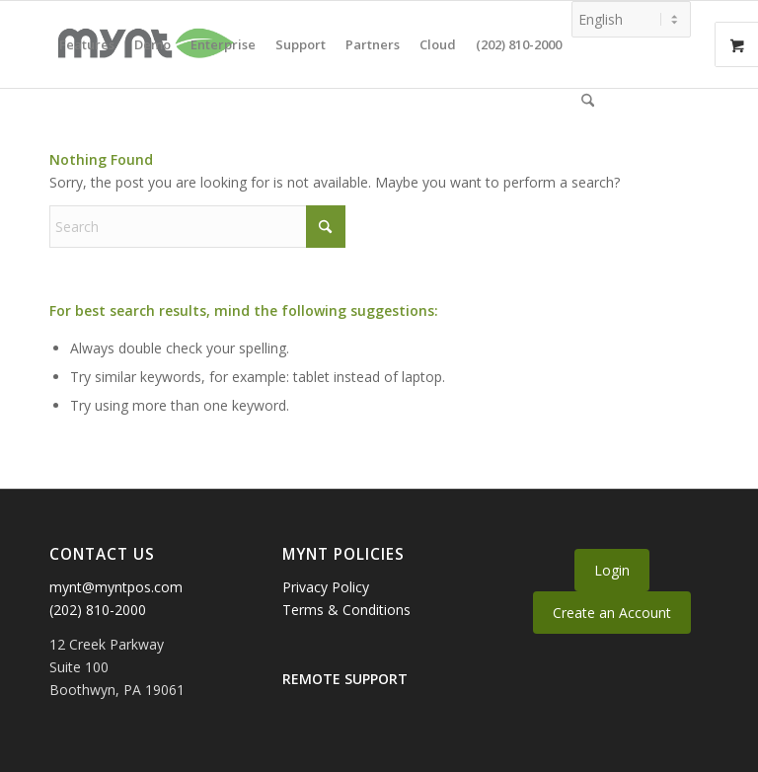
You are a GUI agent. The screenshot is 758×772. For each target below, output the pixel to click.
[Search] (587, 100)
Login (612, 570)
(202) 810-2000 (97, 609)
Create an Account (612, 612)
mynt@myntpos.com (116, 587)
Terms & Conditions (346, 609)
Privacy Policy (325, 587)
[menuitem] (86, 44)
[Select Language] (631, 19)
